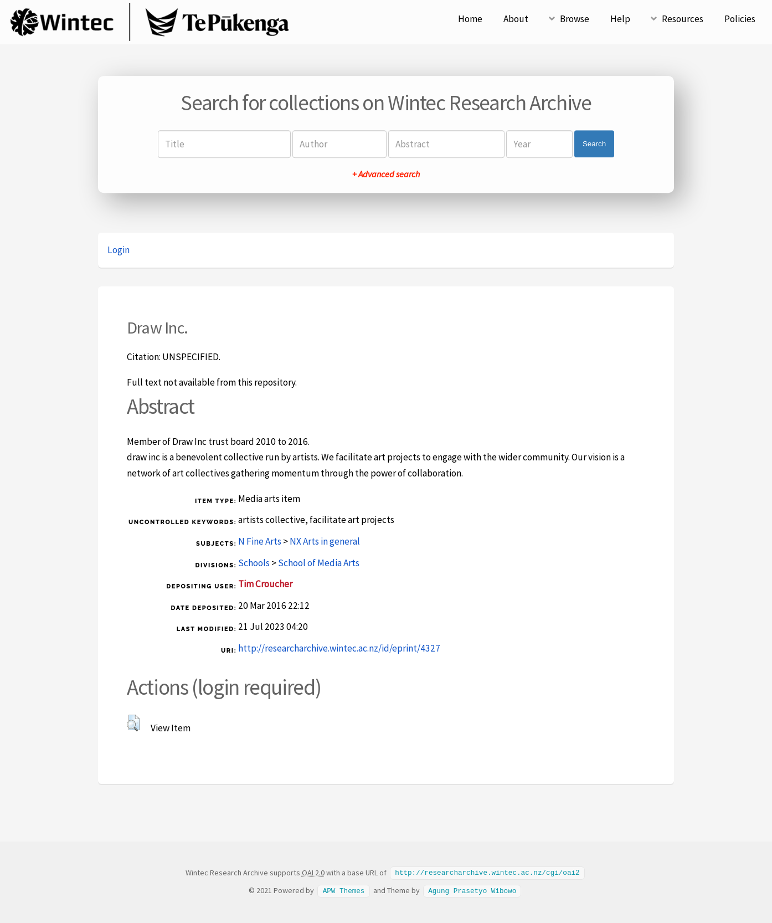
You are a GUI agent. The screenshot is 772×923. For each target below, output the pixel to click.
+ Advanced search (386, 174)
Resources (682, 19)
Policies (739, 19)
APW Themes (344, 890)
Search (594, 144)
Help (620, 19)
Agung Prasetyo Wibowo (472, 890)
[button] (133, 723)
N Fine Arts (259, 541)
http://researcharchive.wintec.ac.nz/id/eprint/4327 (339, 648)
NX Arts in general (325, 541)
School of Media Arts (318, 563)
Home (470, 19)
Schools (254, 563)
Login (118, 250)
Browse (574, 19)
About (515, 19)
